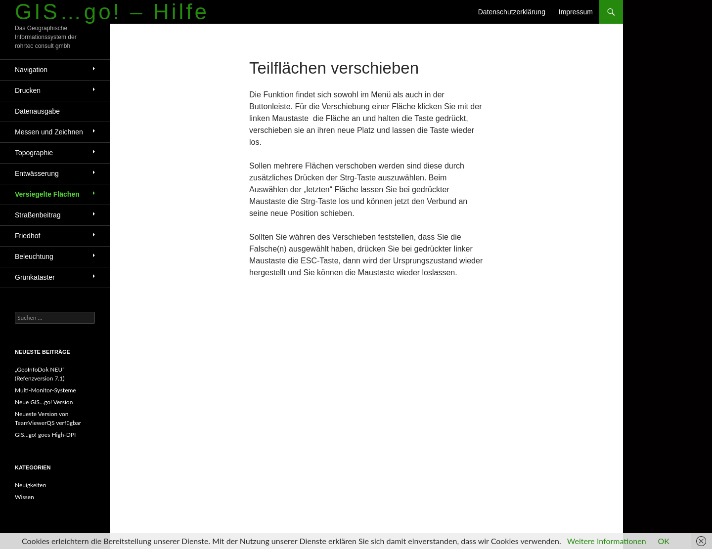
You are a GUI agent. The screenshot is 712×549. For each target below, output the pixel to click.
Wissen (24, 497)
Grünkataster (35, 277)
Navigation (31, 70)
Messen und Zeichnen (49, 132)
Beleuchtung (34, 256)
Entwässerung (37, 173)
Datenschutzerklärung (511, 12)
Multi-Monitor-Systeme (45, 390)
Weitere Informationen (606, 541)
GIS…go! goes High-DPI (45, 434)
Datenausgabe (37, 111)
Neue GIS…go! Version (44, 402)
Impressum (576, 12)
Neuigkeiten (30, 485)
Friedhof (27, 236)
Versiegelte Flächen (47, 194)
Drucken (28, 90)
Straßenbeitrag (38, 215)
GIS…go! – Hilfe (112, 12)
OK (663, 541)
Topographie (34, 153)
